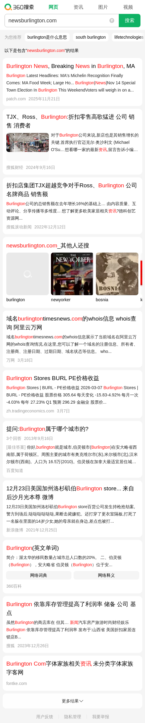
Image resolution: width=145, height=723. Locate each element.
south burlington (91, 37)
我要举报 (100, 716)
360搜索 (21, 7)
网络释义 (106, 575)
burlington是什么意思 (47, 37)
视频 (128, 7)
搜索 (129, 20)
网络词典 (38, 575)
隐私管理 (72, 716)
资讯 (78, 7)
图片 (103, 7)
